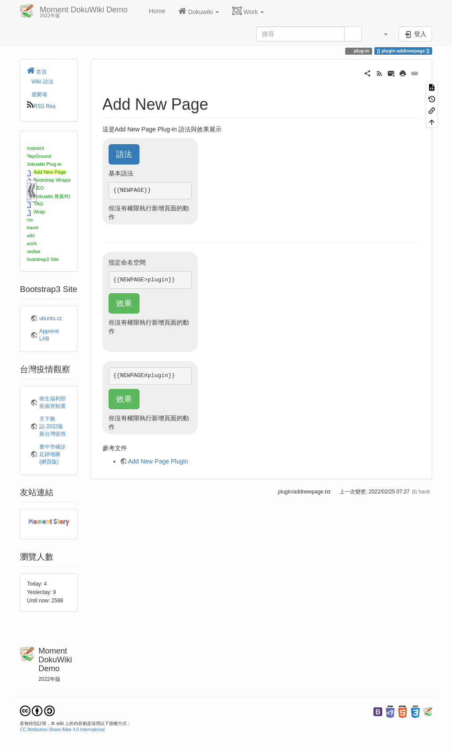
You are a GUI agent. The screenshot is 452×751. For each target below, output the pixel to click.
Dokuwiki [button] (198, 11)
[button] (381, 34)
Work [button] (248, 11)
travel (32, 227)
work (31, 243)
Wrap (39, 211)
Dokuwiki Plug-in (43, 164)
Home (156, 11)
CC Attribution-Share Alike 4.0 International (62, 729)
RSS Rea (45, 106)
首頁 (37, 72)
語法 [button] (124, 154)
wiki (30, 235)
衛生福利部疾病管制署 (52, 402)
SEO (39, 188)
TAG (38, 203)
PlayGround (38, 156)
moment (35, 148)
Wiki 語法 (42, 81)
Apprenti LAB (49, 335)
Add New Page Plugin (158, 461)
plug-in (361, 50)
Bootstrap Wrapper (54, 180)
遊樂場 (39, 94)
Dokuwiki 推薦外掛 (54, 196)
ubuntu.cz (50, 318)
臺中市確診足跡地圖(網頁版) (52, 454)
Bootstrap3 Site (42, 259)
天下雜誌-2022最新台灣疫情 (52, 426)
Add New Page (50, 172)
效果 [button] (124, 303)
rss (29, 219)
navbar (33, 251)
